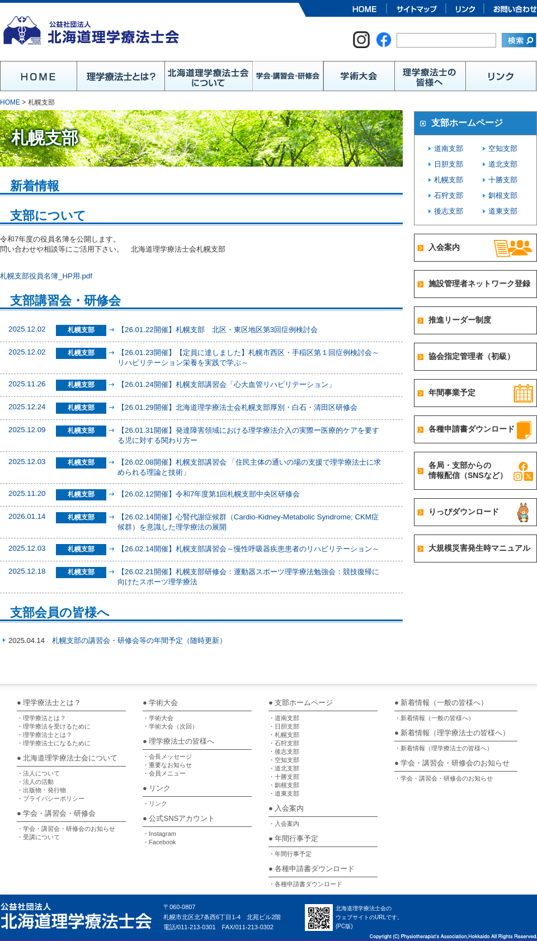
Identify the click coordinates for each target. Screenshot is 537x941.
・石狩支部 (283, 743)
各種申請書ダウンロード (471, 428)
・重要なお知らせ (167, 765)
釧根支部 (502, 195)
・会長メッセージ (167, 756)
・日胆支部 (283, 726)
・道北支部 (283, 768)
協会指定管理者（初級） (471, 356)
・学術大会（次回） (170, 726)
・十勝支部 (283, 776)
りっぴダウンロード (463, 511)
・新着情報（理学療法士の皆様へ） (443, 748)
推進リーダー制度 (459, 319)
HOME (10, 102)
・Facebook (159, 842)
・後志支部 (283, 751)
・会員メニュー (164, 773)
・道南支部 (283, 718)
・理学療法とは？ (41, 718)
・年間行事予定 (290, 853)
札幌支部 (448, 180)
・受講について (38, 837)
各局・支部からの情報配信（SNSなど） (467, 470)
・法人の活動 (35, 781)
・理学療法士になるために (54, 743)
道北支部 (502, 164)
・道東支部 (283, 793)
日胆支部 (448, 164)
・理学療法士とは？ (44, 734)
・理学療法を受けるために (54, 726)
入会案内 (444, 247)
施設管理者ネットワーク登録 (479, 283)
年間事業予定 (451, 392)
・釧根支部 (283, 785)
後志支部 (448, 211)
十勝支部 (502, 180)
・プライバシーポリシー (50, 798)
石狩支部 (448, 195)
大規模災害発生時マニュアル (479, 547)
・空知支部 (283, 759)
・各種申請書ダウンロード (305, 884)
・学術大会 (158, 718)
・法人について (38, 773)
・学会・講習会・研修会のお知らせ (66, 828)
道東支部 (502, 211)
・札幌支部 (283, 734)
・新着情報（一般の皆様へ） (434, 718)
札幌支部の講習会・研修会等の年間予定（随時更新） (139, 640)
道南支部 (448, 148)
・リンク (155, 803)
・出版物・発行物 (41, 790)
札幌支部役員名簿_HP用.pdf (46, 276)
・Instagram (159, 833)
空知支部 (502, 148)
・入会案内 (283, 823)
